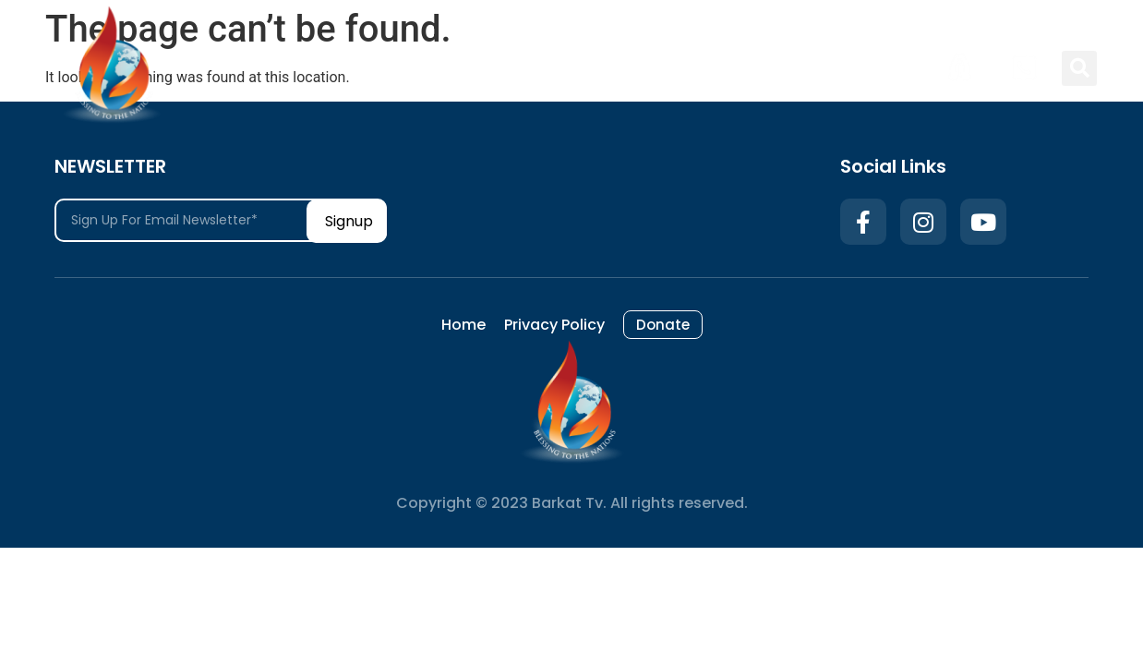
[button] (1079, 68)
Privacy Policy (773, 68)
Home (669, 68)
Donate (883, 68)
